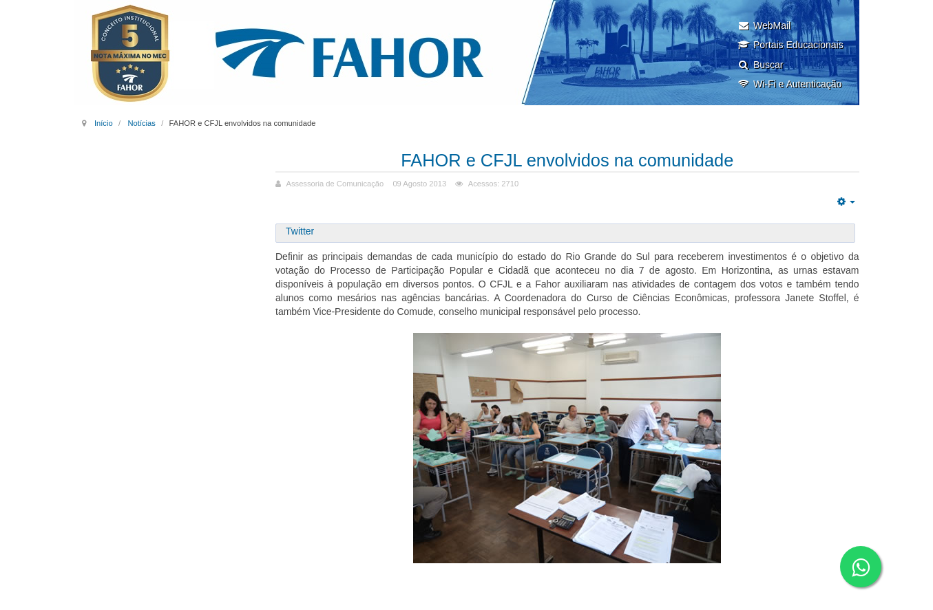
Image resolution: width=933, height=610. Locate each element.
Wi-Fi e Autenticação (789, 83)
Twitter (300, 231)
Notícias (141, 123)
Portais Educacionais (790, 44)
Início (103, 123)
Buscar (760, 64)
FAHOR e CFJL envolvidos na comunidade (567, 160)
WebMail (763, 25)
